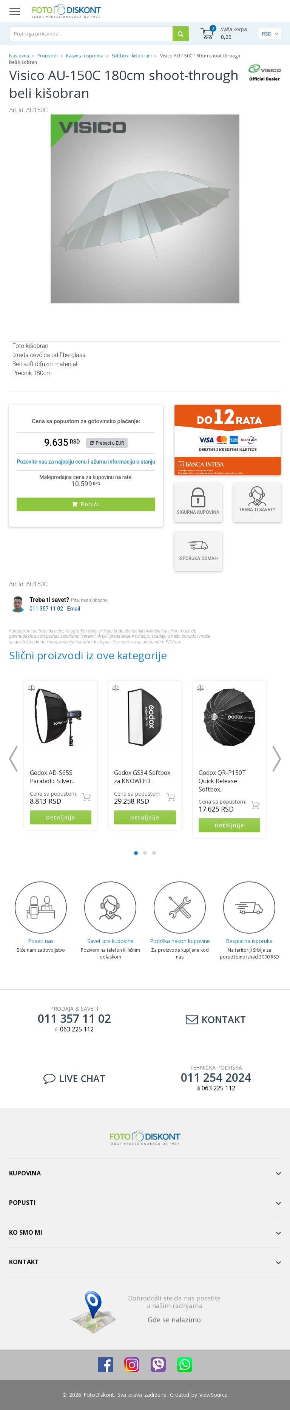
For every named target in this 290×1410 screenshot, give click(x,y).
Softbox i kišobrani (132, 56)
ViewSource (213, 1394)
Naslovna (19, 56)
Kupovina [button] (25, 1173)
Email (73, 609)
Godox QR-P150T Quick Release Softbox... (222, 781)
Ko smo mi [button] (25, 1232)
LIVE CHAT (74, 1078)
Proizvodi (48, 56)
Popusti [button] (22, 1202)
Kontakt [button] (24, 1262)
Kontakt (216, 1019)
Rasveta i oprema (84, 56)
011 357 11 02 (46, 609)
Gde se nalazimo (174, 1319)
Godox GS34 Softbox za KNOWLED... (142, 777)
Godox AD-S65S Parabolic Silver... (53, 777)
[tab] (145, 1173)
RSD (266, 33)
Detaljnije (60, 817)
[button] (233, 121)
